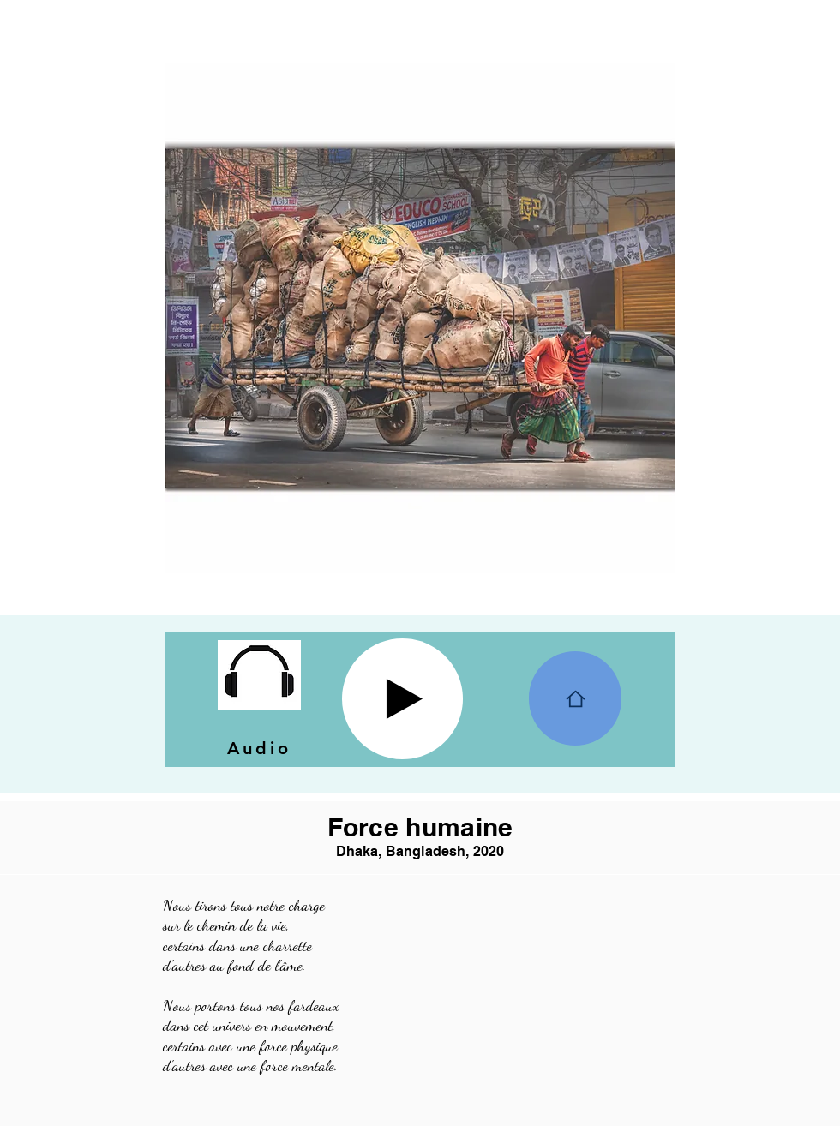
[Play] (402, 698)
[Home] (575, 698)
